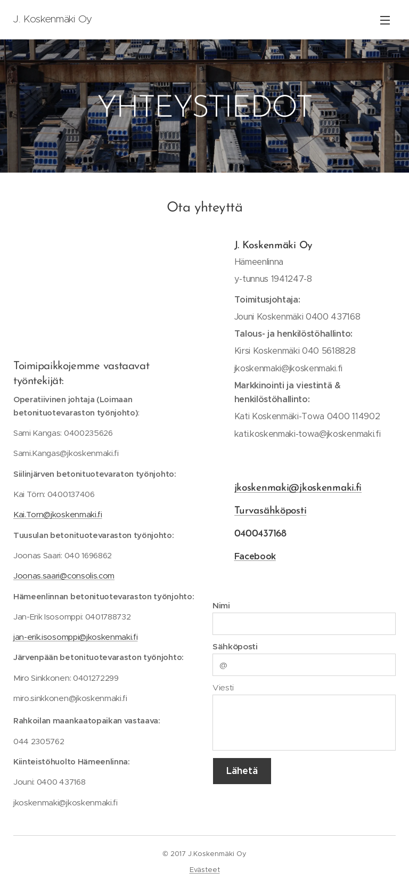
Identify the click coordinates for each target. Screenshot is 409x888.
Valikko (385, 20)
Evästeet (205, 869)
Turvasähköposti (270, 511)
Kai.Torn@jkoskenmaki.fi (57, 514)
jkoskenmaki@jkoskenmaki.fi (298, 488)
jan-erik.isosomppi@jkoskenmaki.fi (75, 637)
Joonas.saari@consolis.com (63, 576)
